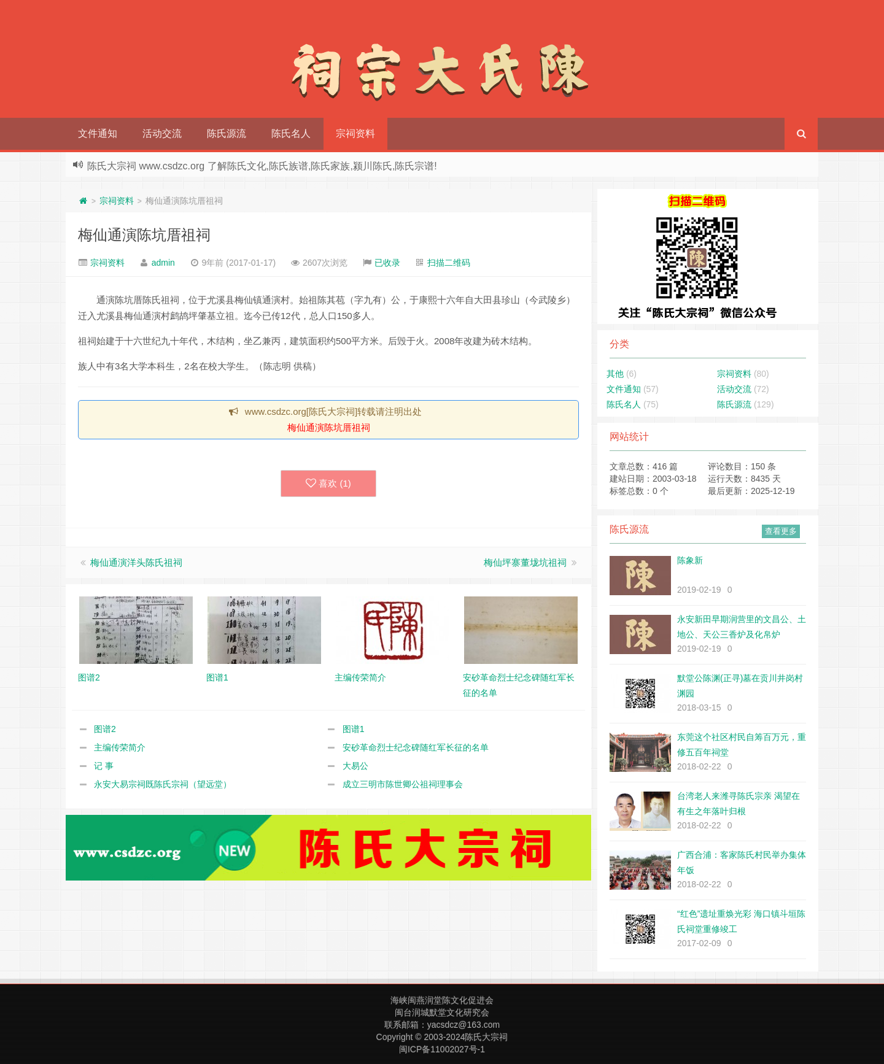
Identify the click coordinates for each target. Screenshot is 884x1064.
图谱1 (354, 729)
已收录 (387, 263)
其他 (615, 374)
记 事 (104, 766)
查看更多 (781, 531)
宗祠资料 (355, 133)
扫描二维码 (448, 263)
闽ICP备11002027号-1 (442, 1049)
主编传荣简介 (119, 747)
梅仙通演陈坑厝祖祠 (144, 234)
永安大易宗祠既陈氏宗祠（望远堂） (162, 784)
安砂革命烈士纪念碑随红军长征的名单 (416, 747)
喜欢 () (328, 483)
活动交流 (162, 133)
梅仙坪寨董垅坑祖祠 (525, 562)
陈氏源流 (226, 133)
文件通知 (97, 133)
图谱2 (105, 729)
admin (163, 263)
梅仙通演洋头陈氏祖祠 (136, 562)
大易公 (355, 766)
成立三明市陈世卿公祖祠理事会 (403, 784)
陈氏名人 (291, 133)
